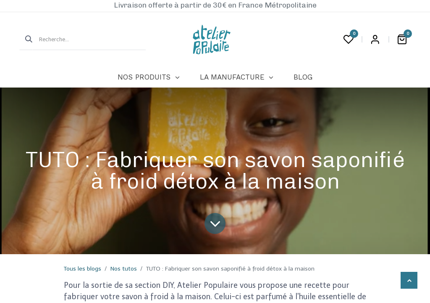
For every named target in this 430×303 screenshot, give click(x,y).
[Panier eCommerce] (401, 39)
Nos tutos (123, 268)
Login (375, 39)
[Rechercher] (26, 39)
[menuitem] (148, 77)
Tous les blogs (82, 268)
